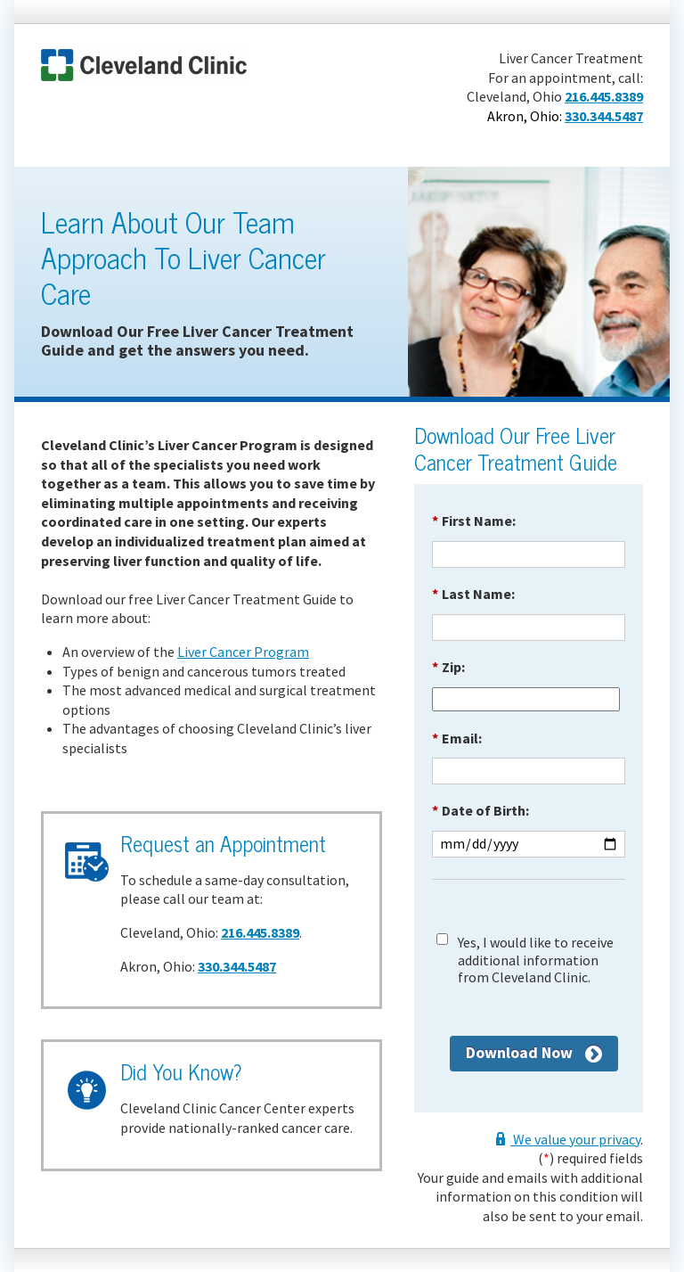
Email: (457, 738)
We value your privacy (575, 1139)
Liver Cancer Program (243, 652)
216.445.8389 (604, 96)
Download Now (519, 1052)
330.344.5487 (604, 116)
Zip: (448, 667)
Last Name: (473, 594)
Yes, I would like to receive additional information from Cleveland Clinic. (536, 959)
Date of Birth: (480, 810)
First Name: (474, 520)
